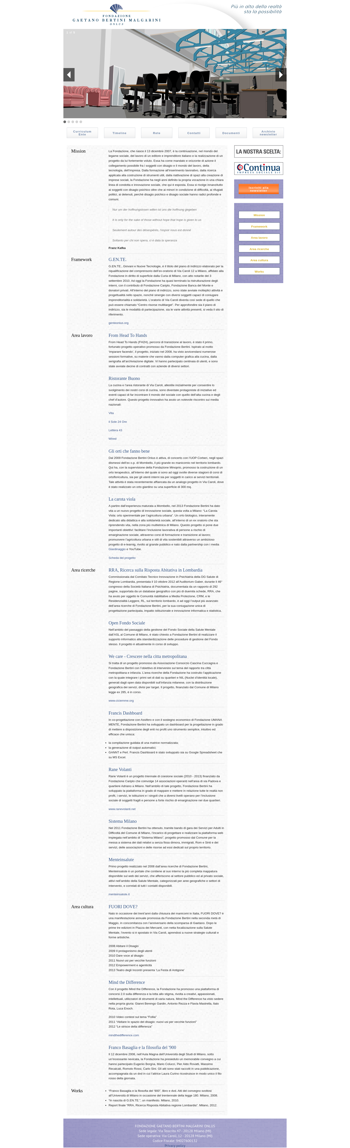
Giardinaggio (117, 549)
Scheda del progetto (122, 557)
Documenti (231, 133)
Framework (259, 226)
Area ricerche (259, 249)
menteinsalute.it (119, 894)
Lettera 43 (115, 430)
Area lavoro (259, 237)
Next (280, 74)
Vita (111, 413)
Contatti (194, 133)
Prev (67, 74)
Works (259, 271)
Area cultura (259, 260)
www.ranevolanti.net (122, 809)
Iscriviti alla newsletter (259, 189)
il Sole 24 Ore (118, 421)
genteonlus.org (119, 323)
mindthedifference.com (124, 1035)
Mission (259, 215)
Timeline (119, 133)
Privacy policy (175, 1145)
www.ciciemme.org (121, 700)
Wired (113, 438)
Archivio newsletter (268, 133)
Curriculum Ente (82, 133)
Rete (156, 133)
